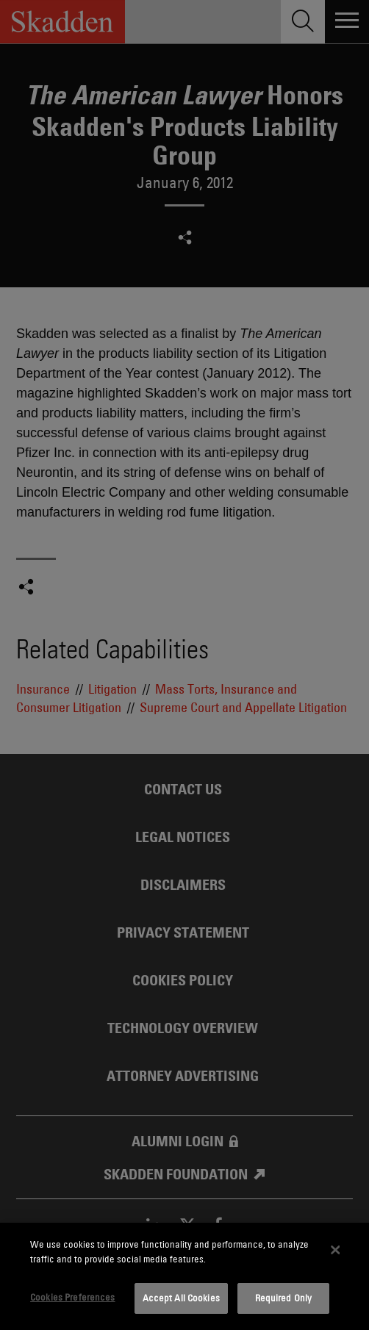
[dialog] (184, 1276)
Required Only (283, 1298)
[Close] (336, 1250)
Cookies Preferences (72, 1297)
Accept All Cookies (181, 1298)
